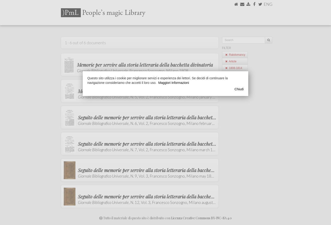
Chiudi (239, 89)
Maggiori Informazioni (173, 83)
